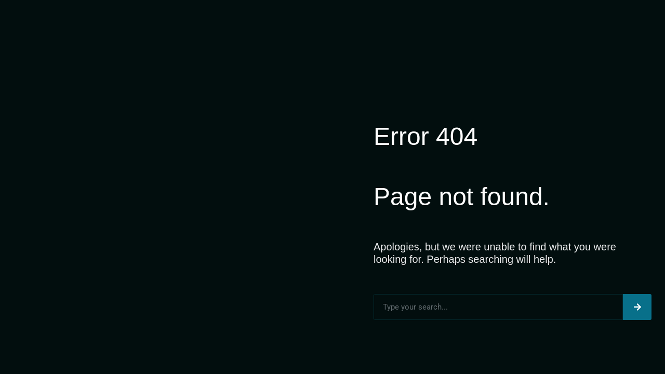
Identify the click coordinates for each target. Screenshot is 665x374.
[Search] (637, 307)
